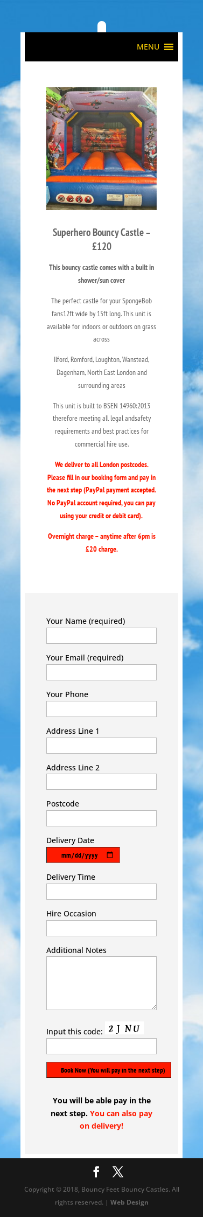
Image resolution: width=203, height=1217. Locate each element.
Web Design (129, 1202)
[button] (148, 46)
